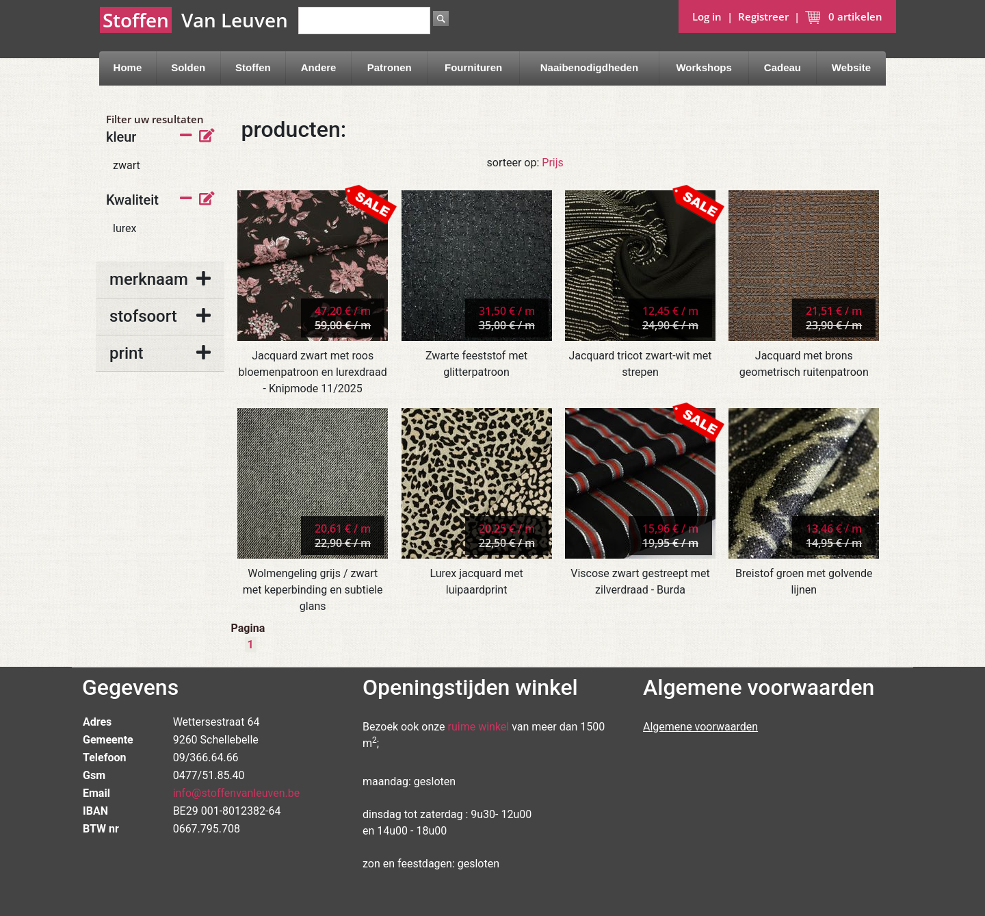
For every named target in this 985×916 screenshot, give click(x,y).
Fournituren (473, 67)
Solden (188, 67)
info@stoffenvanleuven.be (236, 793)
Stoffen (253, 67)
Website (851, 67)
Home (128, 67)
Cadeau (782, 67)
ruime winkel (479, 726)
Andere (319, 67)
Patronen (389, 67)
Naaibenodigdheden (589, 67)
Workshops (703, 67)
